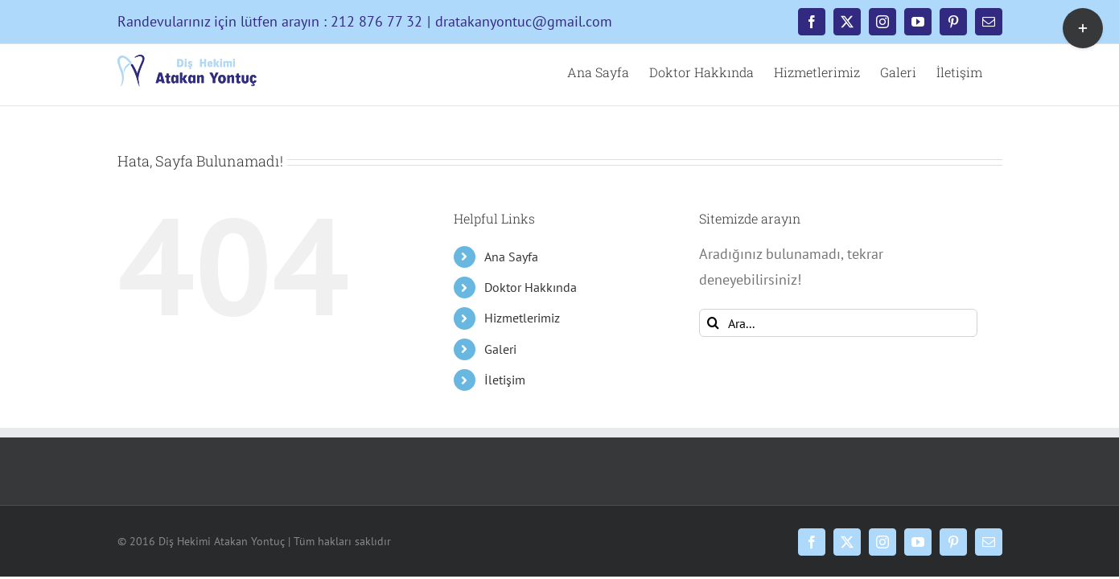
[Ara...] (838, 323)
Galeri (500, 349)
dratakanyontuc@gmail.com (523, 21)
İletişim (504, 380)
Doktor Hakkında (530, 287)
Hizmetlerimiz (522, 318)
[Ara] (713, 323)
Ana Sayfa (511, 256)
